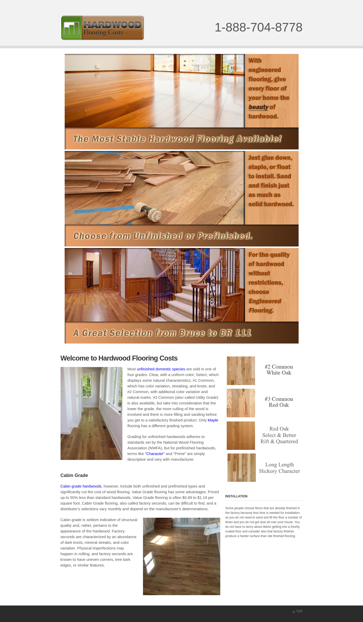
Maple (213, 420)
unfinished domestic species (161, 369)
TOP (299, 611)
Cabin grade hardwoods (81, 486)
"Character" (155, 453)
